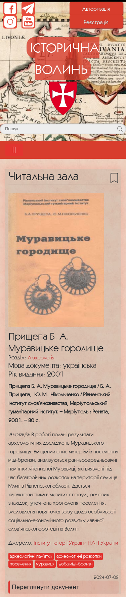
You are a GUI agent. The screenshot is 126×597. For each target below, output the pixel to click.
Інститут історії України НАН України (76, 543)
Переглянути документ (45, 587)
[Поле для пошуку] (63, 128)
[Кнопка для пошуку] (120, 128)
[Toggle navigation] (14, 150)
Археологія (41, 357)
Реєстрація (96, 22)
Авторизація (96, 9)
